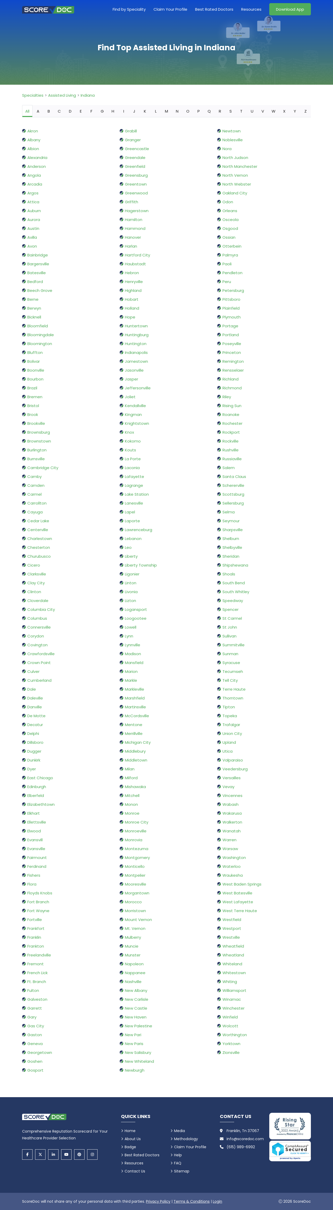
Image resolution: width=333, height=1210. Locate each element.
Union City (232, 733)
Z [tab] (305, 111)
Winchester (233, 1008)
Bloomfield (37, 326)
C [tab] (59, 111)
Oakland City (234, 193)
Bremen (34, 397)
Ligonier (132, 574)
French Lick (37, 972)
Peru (226, 281)
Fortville (34, 919)
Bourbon (35, 379)
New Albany (136, 990)
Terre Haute (234, 689)
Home (130, 1130)
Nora (227, 148)
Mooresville (135, 884)
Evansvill (35, 840)
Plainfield (231, 308)
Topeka (229, 715)
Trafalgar (231, 724)
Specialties (32, 95)
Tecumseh (232, 671)
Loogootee (135, 618)
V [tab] (262, 111)
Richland (230, 379)
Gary (31, 1017)
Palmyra (230, 255)
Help (178, 1155)
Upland (229, 742)
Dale (31, 689)
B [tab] (49, 111)
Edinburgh (36, 786)
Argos (33, 193)
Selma (228, 512)
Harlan (131, 246)
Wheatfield (233, 946)
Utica (227, 751)
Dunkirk (33, 760)
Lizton (130, 600)
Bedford (35, 281)
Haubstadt (135, 264)
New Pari (133, 1034)
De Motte (36, 715)
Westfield (231, 919)
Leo (128, 547)
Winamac (231, 999)
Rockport (231, 432)
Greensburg (136, 175)
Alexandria (37, 157)
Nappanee (135, 972)
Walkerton (232, 822)
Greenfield (135, 166)
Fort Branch (38, 902)
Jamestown (136, 361)
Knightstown (137, 423)
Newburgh (134, 1070)
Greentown (136, 184)
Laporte (132, 521)
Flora (31, 884)
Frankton (35, 946)
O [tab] (187, 111)
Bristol (33, 405)
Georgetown (39, 1052)
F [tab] (91, 111)
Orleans (229, 210)
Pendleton (232, 272)
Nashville (133, 981)
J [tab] (134, 111)
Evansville (36, 848)
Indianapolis (136, 352)
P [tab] (198, 111)
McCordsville (137, 715)
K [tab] (145, 111)
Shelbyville (232, 547)
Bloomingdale (40, 334)
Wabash (230, 804)
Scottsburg (233, 494)
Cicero (33, 565)
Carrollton (37, 503)
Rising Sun (231, 405)
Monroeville (135, 831)
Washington (234, 857)
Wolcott (230, 1026)
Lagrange (134, 485)
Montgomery (137, 857)
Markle (131, 680)
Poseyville (231, 343)
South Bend (233, 583)
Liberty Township (141, 565)
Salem (228, 467)
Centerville (37, 529)
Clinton (34, 591)
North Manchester (239, 166)
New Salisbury (138, 1052)
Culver (33, 671)
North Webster (236, 184)
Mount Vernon (138, 919)
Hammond (135, 228)
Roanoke (230, 414)
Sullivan (229, 636)
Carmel (34, 494)
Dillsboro (35, 742)
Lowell (130, 627)
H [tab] (113, 111)
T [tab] (241, 111)
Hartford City (137, 255)
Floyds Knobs (39, 893)
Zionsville (231, 1052)
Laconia (132, 467)
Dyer (31, 769)
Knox (129, 432)
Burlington (37, 450)
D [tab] (70, 111)
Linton (130, 583)
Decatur (35, 724)
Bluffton (35, 352)
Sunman (230, 653)
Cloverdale (37, 600)
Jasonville (134, 370)
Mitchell (132, 795)
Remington (233, 361)
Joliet (130, 397)
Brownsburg (38, 432)
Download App (290, 9)
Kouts (130, 450)
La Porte (133, 459)
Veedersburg (235, 769)
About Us (133, 1138)
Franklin (34, 937)
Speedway (232, 600)
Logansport (136, 609)
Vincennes (232, 795)
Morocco (133, 902)
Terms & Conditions (192, 1201)
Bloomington (39, 343)
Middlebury (135, 751)
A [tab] (38, 111)
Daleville (35, 698)
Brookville (36, 423)
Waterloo (231, 866)
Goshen (34, 1061)
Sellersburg (233, 503)
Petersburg (233, 290)
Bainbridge (37, 255)
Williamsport (234, 990)
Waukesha (232, 875)
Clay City (36, 583)
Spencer (230, 609)
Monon (131, 804)
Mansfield (134, 662)
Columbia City (41, 609)
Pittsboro (231, 299)
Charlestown (39, 538)
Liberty (131, 556)
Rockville (230, 441)
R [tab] (220, 111)
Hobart (131, 299)
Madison (133, 653)
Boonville (35, 370)
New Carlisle (136, 999)
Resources (251, 9)
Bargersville (38, 264)
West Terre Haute (239, 910)
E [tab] (81, 111)
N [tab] (177, 111)
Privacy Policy (158, 1201)
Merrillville (134, 733)
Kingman (133, 414)
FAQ (177, 1163)
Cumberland (39, 680)
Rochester (232, 423)
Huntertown (136, 326)
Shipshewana (235, 565)
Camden (35, 485)
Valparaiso (232, 760)
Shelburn (230, 538)
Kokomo (133, 441)
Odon (227, 202)
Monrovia (133, 840)
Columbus (37, 618)
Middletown (136, 760)
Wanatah (231, 831)
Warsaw (230, 848)
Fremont (35, 964)
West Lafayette (237, 902)
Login (217, 1201)
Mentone (133, 724)
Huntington (135, 343)
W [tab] (274, 111)
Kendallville (135, 405)
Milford (131, 778)
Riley (226, 397)
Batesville (36, 272)
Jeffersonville (138, 388)
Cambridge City (42, 467)
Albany (33, 140)
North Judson (235, 157)
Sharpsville (232, 529)
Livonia (131, 591)
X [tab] (284, 111)
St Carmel (232, 618)
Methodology (186, 1138)
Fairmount (37, 857)
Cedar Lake (38, 521)
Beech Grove (39, 290)
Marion (131, 671)
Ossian (228, 237)
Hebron (132, 272)
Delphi (33, 733)
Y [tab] (295, 111)
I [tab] (123, 111)
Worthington (234, 1034)
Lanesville (134, 503)
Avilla (32, 237)
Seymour (231, 521)
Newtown (231, 131)
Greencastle (137, 148)
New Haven (135, 1017)
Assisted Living (62, 95)
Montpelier (135, 875)
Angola (34, 175)
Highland (133, 290)
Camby (34, 476)
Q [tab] (209, 111)
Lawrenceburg (138, 529)
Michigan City (138, 742)
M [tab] (166, 111)
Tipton (228, 707)
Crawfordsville (41, 653)
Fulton (33, 990)
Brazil (32, 388)
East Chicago (40, 778)
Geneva (35, 1043)
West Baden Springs (241, 884)
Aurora (33, 219)
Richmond (232, 388)
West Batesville (237, 893)
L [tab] (156, 111)
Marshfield (135, 698)
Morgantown (137, 893)
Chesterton (38, 547)
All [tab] (27, 111)
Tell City (230, 680)
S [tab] (230, 111)
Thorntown (232, 698)
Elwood (34, 831)
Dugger (34, 751)
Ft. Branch (36, 981)
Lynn (129, 636)
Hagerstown (137, 210)
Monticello (135, 866)
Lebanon (133, 538)
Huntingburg (137, 334)
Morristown (135, 910)
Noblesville (232, 140)
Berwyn (34, 308)
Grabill (131, 131)
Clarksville (36, 574)
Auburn (34, 210)
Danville (34, 707)
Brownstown (39, 441)
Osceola (230, 219)
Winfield (230, 1017)
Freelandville (39, 955)
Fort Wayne (38, 910)
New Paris (134, 1043)
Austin (33, 228)
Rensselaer (233, 370)
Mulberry (133, 937)
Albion (33, 148)
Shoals (228, 574)
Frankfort (35, 928)
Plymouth (231, 317)
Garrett (34, 1008)
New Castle (136, 1008)
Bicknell (34, 317)
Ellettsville (36, 822)
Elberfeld (35, 795)
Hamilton (133, 219)
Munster (132, 955)
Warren (229, 840)
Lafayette (134, 476)
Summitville (233, 645)
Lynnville (132, 645)
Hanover (133, 237)
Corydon (35, 636)
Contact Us (135, 1171)
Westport (231, 928)
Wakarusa (232, 813)
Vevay (228, 786)
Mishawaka (135, 786)
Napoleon (134, 964)
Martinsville (135, 707)
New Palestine (138, 1026)
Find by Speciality (129, 9)
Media (179, 1130)
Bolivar (33, 361)
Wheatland (233, 955)
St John (229, 627)
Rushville (230, 450)
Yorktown (231, 1043)
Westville (231, 937)
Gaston (34, 1034)
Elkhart (33, 813)
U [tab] (252, 111)
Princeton (231, 352)
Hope (130, 317)
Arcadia (34, 184)
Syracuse (231, 662)
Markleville (134, 689)
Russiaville (232, 459)
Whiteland (232, 964)
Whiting (229, 981)
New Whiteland (139, 1061)
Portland (230, 334)
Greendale (135, 157)
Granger (133, 140)
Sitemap (181, 1171)
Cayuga (35, 512)
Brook (32, 414)
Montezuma (136, 848)
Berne (33, 299)
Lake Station (137, 494)
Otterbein (231, 246)
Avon (32, 246)
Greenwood (136, 193)
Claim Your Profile (170, 9)
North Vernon (235, 175)
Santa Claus (234, 476)
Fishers (33, 875)
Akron (32, 131)
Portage (230, 326)
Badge (130, 1147)
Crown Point (39, 662)
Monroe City (136, 822)
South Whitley (235, 591)
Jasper (131, 379)
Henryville (134, 281)
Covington (37, 645)
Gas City (35, 1026)
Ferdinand (36, 866)
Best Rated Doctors (214, 9)
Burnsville (36, 459)
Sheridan (230, 556)
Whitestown (234, 972)
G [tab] (102, 111)
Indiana (88, 95)
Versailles (231, 778)
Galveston (37, 999)
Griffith (131, 202)
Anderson (36, 166)
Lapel (130, 512)
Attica (33, 202)
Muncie (131, 946)
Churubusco (39, 556)
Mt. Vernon (135, 928)
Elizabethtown (41, 804)
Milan (130, 769)
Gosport (35, 1070)
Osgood (230, 228)
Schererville (233, 485)
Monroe (132, 813)
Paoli (227, 264)
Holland (132, 308)
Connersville (39, 627)
